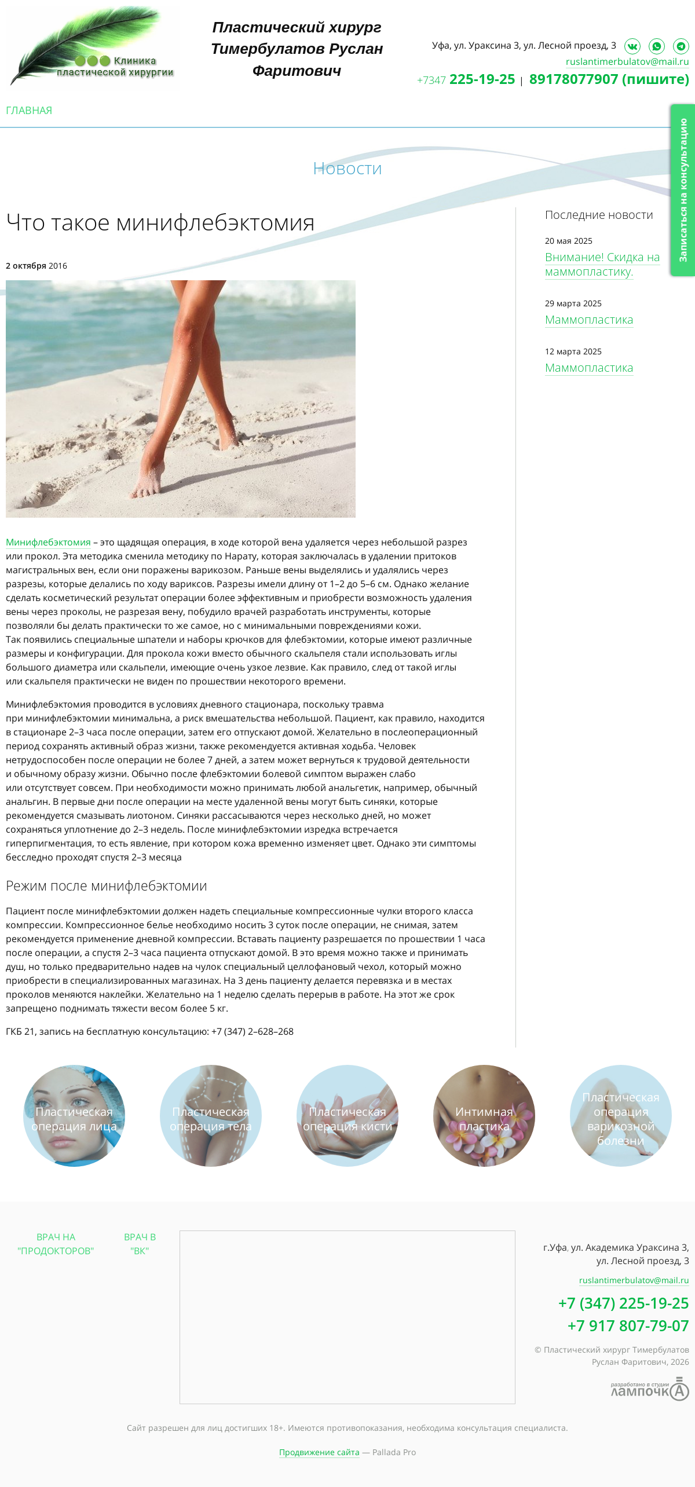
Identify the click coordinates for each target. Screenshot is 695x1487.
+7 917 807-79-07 (628, 1325)
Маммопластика (589, 319)
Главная (29, 110)
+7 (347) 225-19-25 (623, 1302)
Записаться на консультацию (682, 190)
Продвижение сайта (319, 1451)
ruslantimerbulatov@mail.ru (627, 61)
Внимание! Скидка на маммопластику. (602, 264)
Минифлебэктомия (48, 542)
